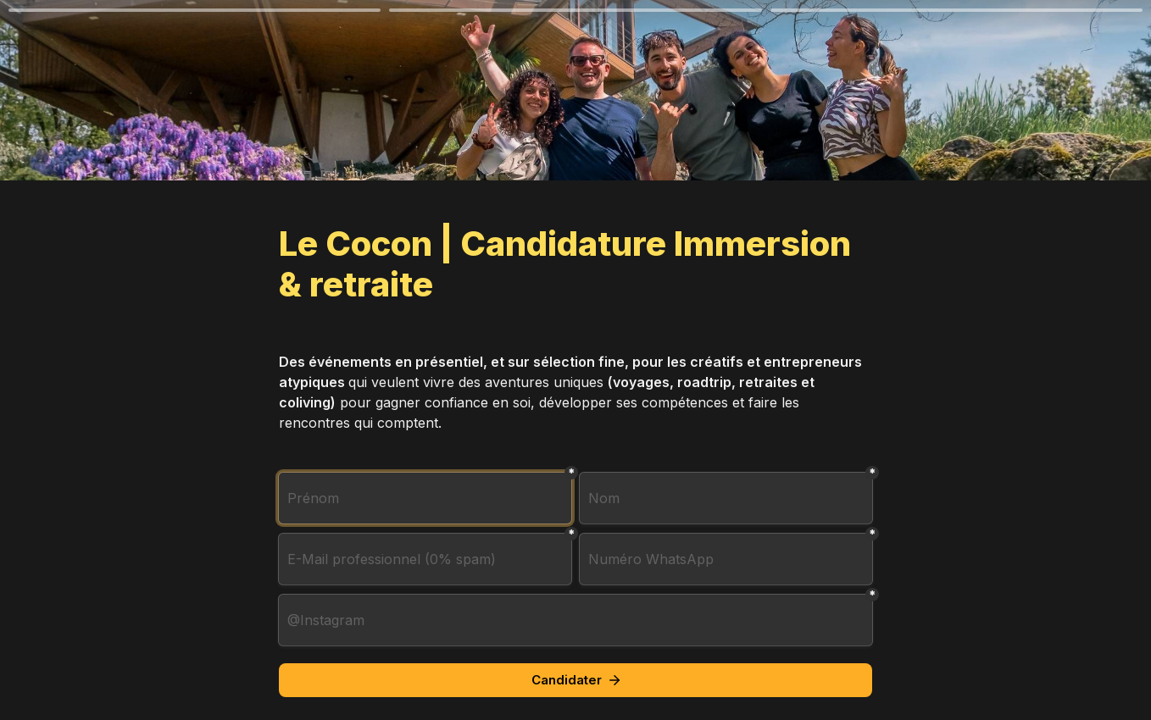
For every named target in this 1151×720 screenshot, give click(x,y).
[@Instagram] (575, 620)
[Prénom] (425, 498)
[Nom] (726, 498)
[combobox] (726, 559)
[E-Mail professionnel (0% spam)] (425, 559)
